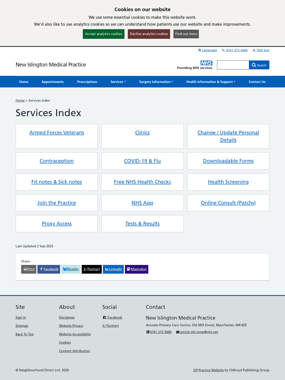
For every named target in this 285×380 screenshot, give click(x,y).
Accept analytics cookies (103, 34)
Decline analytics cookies (149, 34)
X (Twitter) (110, 326)
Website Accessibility (75, 334)
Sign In (21, 317)
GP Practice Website (208, 370)
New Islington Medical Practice (51, 64)
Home (20, 100)
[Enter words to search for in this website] (233, 64)
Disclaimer (67, 317)
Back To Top (25, 334)
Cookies (65, 342)
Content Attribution (74, 351)
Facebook (112, 317)
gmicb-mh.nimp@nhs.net (197, 332)
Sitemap (22, 326)
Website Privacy (71, 326)
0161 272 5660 (234, 50)
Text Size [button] (260, 50)
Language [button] (207, 50)
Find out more (186, 34)
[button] (118, 81)
